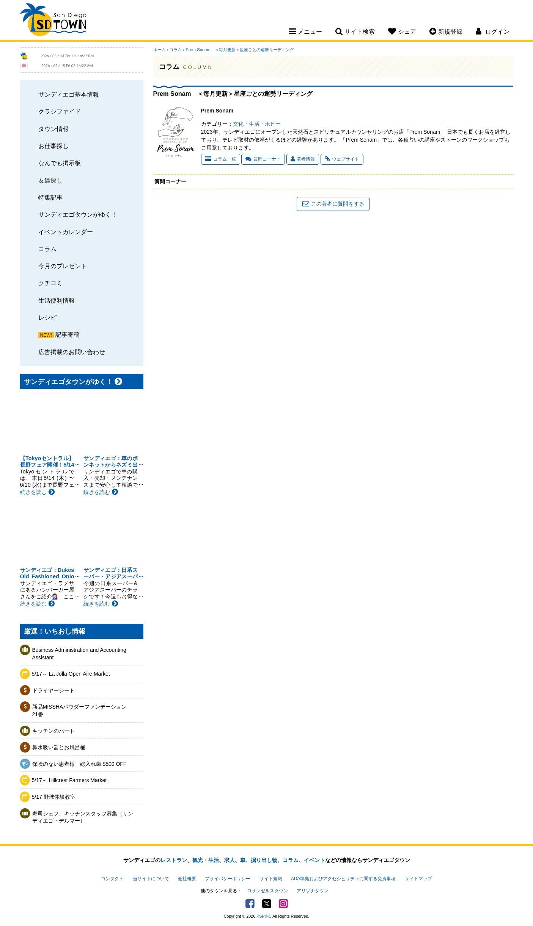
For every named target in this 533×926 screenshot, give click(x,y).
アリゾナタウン (313, 890)
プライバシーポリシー (227, 878)
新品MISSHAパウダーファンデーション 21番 (82, 710)
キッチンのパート (53, 731)
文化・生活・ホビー (257, 124)
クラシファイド (59, 111)
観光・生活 (205, 860)
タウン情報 (53, 128)
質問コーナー (263, 159)
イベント (314, 860)
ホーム (159, 49)
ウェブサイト (342, 159)
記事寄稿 (67, 334)
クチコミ (50, 283)
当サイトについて (151, 878)
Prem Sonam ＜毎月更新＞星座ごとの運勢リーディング (240, 49)
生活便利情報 (56, 300)
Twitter (266, 903)
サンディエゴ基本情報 (68, 94)
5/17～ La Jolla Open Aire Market (71, 674)
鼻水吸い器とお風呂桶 (58, 747)
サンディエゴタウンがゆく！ (77, 214)
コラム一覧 (220, 159)
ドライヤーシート (53, 690)
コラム (47, 248)
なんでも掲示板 (59, 162)
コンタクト (112, 878)
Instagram (283, 903)
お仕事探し (53, 145)
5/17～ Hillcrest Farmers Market (69, 780)
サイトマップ (418, 878)
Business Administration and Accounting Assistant (79, 654)
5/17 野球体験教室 (53, 797)
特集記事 (50, 197)
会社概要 (187, 878)
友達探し (50, 180)
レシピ (47, 317)
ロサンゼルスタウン (267, 890)
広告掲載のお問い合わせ (71, 351)
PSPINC (264, 916)
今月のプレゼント (62, 265)
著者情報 (303, 159)
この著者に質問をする (333, 203)
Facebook (250, 903)
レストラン (173, 860)
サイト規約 (270, 878)
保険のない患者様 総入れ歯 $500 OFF (79, 764)
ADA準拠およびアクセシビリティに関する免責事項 (343, 878)
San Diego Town (53, 21)
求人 (229, 860)
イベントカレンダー (65, 231)
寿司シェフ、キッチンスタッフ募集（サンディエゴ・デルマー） (82, 817)
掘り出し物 (264, 860)
